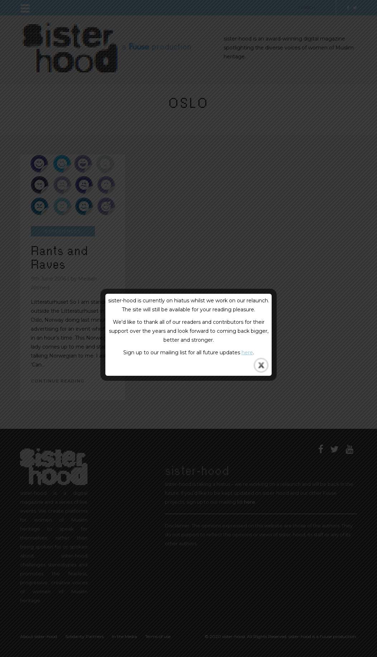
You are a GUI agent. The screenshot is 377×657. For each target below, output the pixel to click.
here (247, 352)
